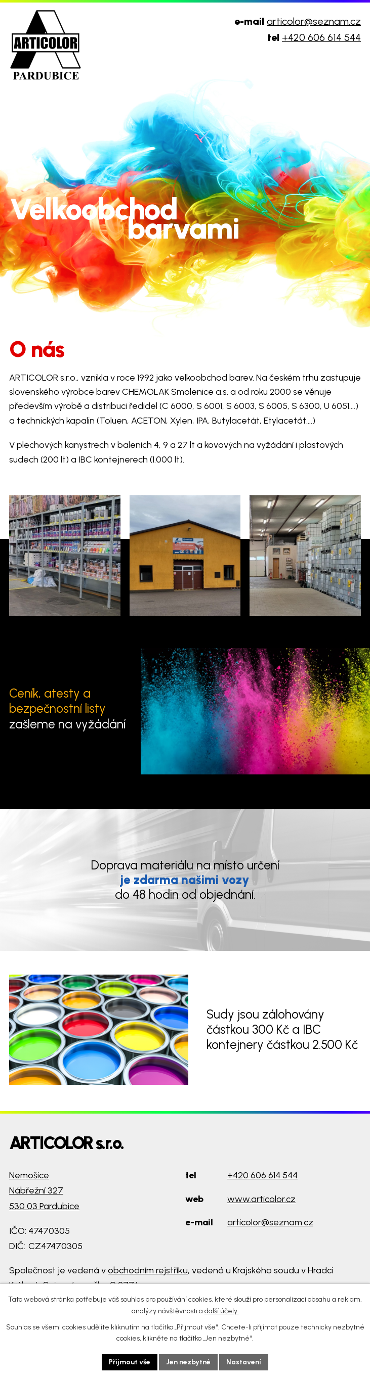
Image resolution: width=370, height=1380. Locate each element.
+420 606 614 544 (321, 37)
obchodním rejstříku (148, 1270)
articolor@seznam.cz (314, 21)
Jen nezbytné (188, 1362)
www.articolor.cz (261, 1199)
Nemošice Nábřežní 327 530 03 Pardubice (44, 1191)
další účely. (221, 1311)
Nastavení (243, 1362)
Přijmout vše (129, 1362)
